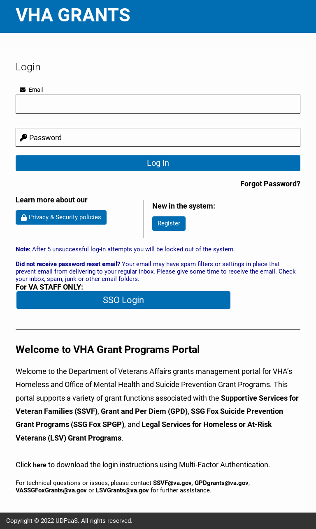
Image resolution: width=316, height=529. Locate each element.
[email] (158, 104)
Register (169, 223)
